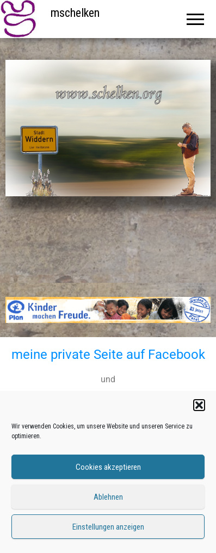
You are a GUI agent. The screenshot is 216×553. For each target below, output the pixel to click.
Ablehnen (108, 497)
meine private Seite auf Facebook (108, 354)
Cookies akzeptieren (108, 467)
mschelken (75, 13)
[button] (199, 405)
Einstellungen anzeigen (108, 527)
